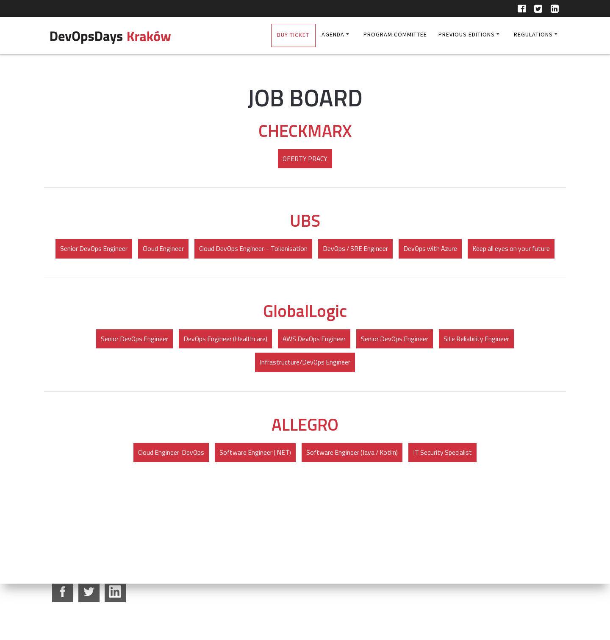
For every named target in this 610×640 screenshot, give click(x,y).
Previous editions (466, 34)
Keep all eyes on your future (305, 273)
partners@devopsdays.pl (477, 615)
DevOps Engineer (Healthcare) (224, 363)
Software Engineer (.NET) (253, 477)
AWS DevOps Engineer (314, 363)
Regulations (533, 34)
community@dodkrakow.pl (349, 615)
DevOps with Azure (479, 249)
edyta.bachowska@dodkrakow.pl (227, 615)
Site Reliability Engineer (479, 363)
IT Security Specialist (445, 477)
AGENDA (333, 34)
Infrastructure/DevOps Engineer (305, 387)
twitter (89, 591)
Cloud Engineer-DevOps (168, 477)
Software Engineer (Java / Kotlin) (352, 477)
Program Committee (395, 34)
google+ (115, 591)
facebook (62, 591)
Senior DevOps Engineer (137, 249)
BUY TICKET (293, 35)
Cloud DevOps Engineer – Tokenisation (299, 249)
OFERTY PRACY (305, 159)
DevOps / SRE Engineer (403, 249)
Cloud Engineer (207, 249)
